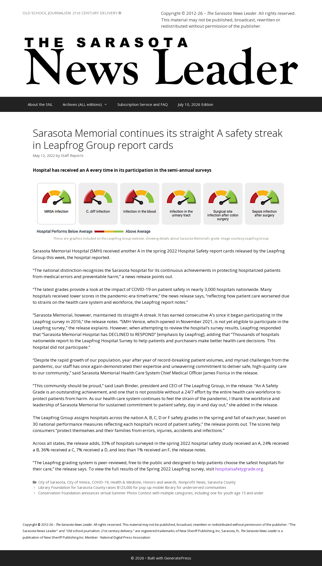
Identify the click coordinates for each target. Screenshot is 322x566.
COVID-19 (100, 482)
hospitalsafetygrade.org (239, 469)
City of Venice (78, 482)
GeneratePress (177, 557)
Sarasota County (221, 482)
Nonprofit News (192, 482)
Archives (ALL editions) (87, 104)
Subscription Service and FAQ (142, 104)
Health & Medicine (125, 482)
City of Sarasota (51, 482)
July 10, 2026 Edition (195, 104)
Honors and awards (159, 482)
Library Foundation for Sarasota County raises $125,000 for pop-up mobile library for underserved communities (132, 487)
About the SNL (40, 104)
